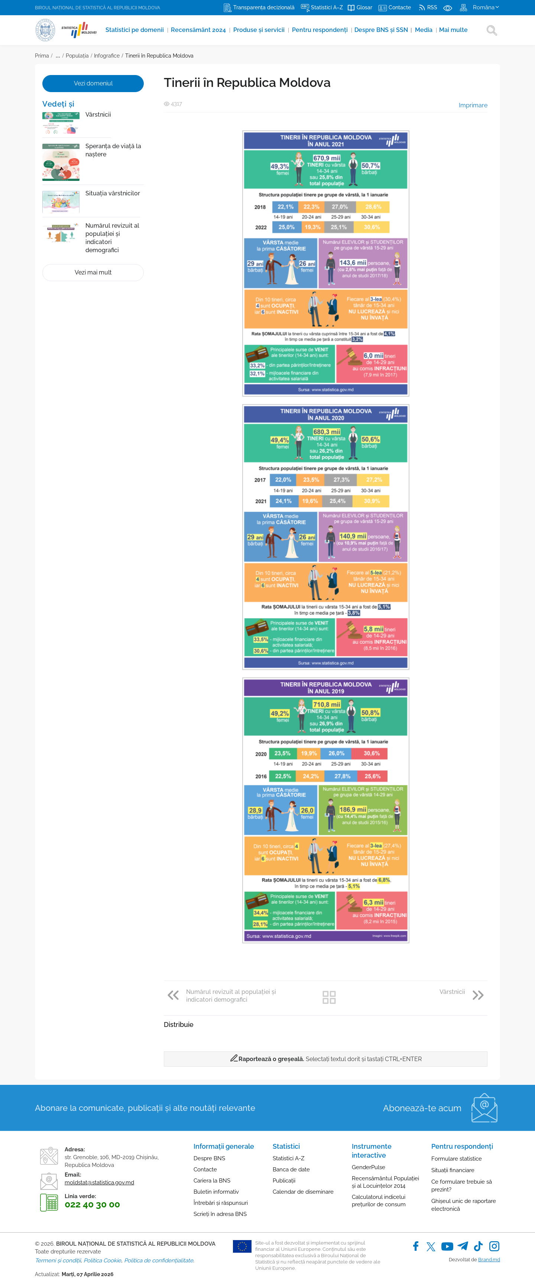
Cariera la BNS (212, 1180)
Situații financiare (452, 1170)
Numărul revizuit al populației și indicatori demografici (112, 238)
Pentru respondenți (322, 29)
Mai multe (456, 29)
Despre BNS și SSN (385, 29)
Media (427, 29)
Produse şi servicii (261, 29)
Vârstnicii (98, 114)
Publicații (284, 1180)
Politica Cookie (102, 1260)
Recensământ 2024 (200, 29)
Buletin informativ (216, 1191)
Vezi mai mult (93, 272)
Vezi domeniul (93, 83)
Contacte (205, 1169)
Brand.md (489, 1259)
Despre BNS (209, 1158)
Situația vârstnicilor (112, 193)
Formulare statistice (456, 1158)
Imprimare (467, 105)
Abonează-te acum (422, 1108)
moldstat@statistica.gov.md (99, 1182)
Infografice (107, 56)
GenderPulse (368, 1167)
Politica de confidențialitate (158, 1260)
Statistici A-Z (288, 1158)
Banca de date (291, 1169)
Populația (77, 56)
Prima (42, 56)
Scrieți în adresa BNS (220, 1214)
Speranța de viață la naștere (113, 150)
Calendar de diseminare (303, 1191)
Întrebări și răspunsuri (221, 1203)
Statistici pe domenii (136, 29)
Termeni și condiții (58, 1260)
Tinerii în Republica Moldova (159, 56)
